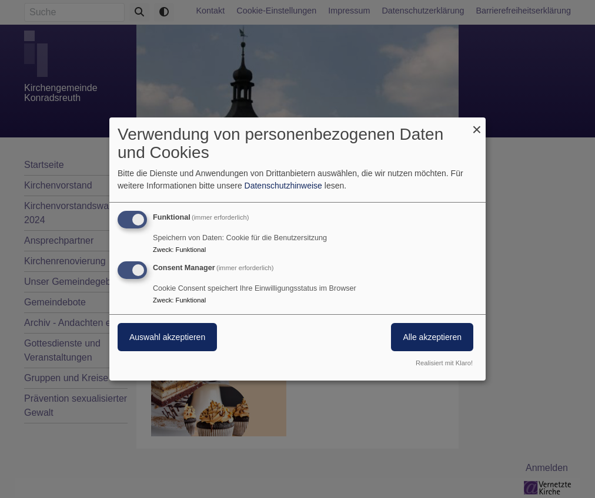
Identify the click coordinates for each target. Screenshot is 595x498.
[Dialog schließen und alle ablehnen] (477, 124)
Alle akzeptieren (432, 337)
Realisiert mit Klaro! (444, 362)
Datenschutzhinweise (283, 185)
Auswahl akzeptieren (167, 337)
